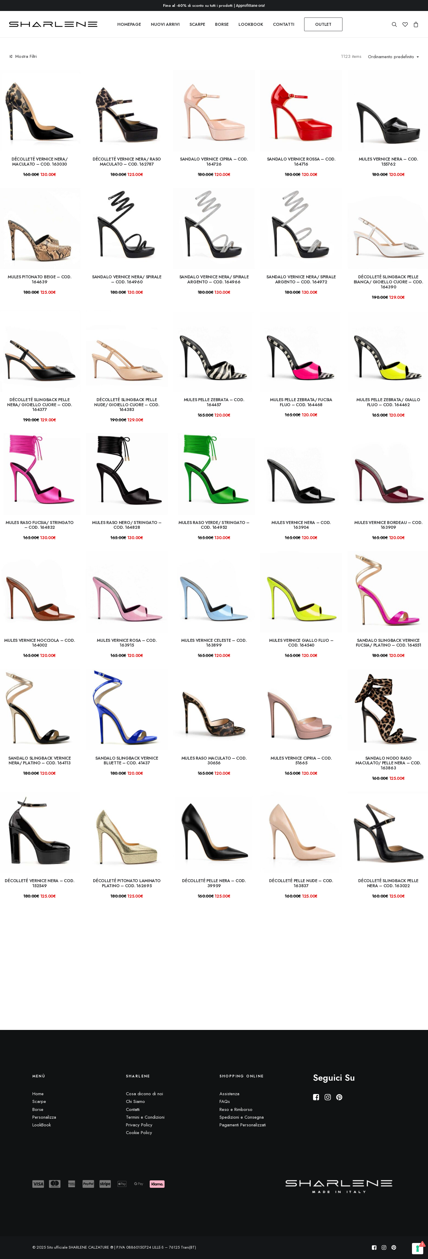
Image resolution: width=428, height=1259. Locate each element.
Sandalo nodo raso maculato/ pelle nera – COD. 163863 (388, 763)
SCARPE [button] (197, 24)
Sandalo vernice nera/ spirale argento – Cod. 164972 (301, 279)
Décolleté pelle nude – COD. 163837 (301, 883)
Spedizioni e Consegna (241, 1117)
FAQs (224, 1101)
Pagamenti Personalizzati (242, 1125)
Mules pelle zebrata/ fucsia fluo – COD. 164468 (301, 402)
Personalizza (44, 1117)
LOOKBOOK (251, 24)
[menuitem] (129, 24)
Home (38, 1094)
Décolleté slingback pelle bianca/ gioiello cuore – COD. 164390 (388, 282)
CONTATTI (283, 24)
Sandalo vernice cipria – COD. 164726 (214, 161)
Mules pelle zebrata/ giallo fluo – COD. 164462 (388, 402)
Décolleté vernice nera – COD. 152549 (39, 883)
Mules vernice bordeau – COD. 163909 (388, 525)
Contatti (133, 1109)
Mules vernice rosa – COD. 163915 (127, 642)
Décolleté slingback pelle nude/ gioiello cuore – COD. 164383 (126, 405)
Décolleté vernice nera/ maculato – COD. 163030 (40, 161)
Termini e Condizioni (145, 1117)
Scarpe (39, 1101)
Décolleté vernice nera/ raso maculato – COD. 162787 (127, 161)
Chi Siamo (135, 1101)
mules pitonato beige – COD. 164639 (39, 279)
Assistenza (229, 1094)
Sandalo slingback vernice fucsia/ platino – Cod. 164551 (388, 642)
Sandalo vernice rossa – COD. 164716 (301, 161)
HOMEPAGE (129, 24)
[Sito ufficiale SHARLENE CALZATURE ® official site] (54, 24)
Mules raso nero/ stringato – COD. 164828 (127, 525)
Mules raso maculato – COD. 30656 (214, 760)
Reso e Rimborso (235, 1109)
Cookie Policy (139, 1133)
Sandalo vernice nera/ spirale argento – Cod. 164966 (214, 279)
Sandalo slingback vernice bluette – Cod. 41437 (126, 760)
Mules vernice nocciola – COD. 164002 (39, 642)
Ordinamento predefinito (391, 57)
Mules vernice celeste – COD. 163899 (214, 642)
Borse (37, 1109)
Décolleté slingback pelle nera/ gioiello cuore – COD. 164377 (39, 405)
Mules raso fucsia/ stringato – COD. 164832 (39, 525)
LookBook (41, 1125)
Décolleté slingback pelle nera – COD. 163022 (388, 883)
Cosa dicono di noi (144, 1094)
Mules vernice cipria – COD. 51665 (301, 760)
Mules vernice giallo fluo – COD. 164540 (301, 642)
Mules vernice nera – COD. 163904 (301, 525)
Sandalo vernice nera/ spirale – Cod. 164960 (127, 279)
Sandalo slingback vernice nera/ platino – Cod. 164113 (39, 760)
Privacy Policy (139, 1125)
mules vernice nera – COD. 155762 (388, 161)
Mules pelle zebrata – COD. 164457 (214, 402)
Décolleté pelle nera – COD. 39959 (214, 883)
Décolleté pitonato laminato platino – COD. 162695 (126, 883)
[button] (396, 24)
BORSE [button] (222, 24)
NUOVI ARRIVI (165, 24)
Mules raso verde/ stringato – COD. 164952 (214, 525)
